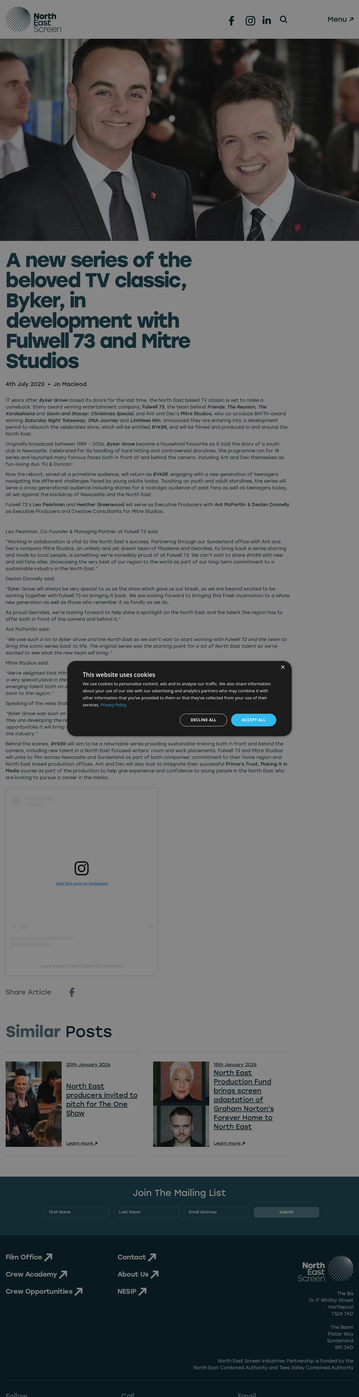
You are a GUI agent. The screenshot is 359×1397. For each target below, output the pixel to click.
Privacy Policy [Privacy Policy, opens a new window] (114, 704)
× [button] (282, 667)
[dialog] (179, 698)
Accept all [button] (254, 719)
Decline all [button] (203, 719)
